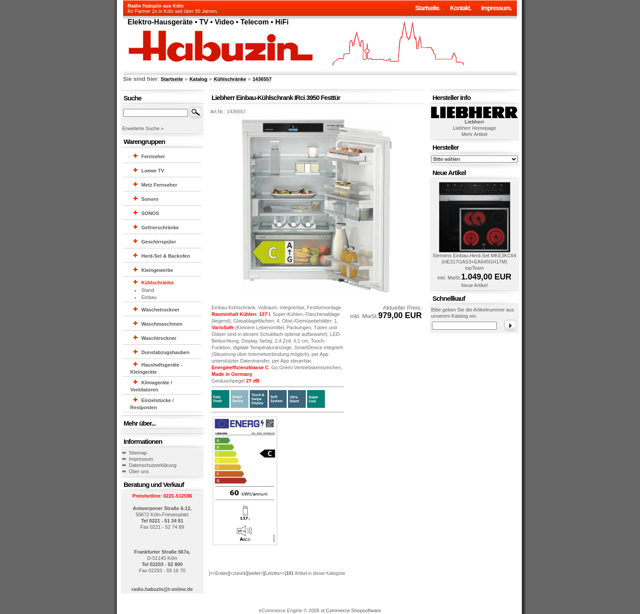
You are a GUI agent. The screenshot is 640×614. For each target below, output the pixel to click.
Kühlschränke (230, 79)
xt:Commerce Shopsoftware (351, 610)
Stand (147, 290)
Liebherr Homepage (474, 128)
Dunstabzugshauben (165, 352)
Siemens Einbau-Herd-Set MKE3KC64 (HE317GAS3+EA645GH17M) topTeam (474, 262)
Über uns (139, 471)
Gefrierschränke (160, 227)
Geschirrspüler (158, 241)
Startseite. (427, 8)
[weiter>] (255, 573)
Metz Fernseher (159, 184)
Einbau (148, 297)
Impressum (141, 459)
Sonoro (150, 199)
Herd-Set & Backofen (165, 256)
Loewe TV (152, 170)
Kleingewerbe (157, 270)
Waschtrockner (158, 338)
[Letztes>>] (275, 573)
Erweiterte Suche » (143, 128)
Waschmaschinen (162, 324)
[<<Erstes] (219, 573)
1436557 (262, 79)
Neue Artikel (474, 285)
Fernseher (153, 156)
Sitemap (138, 452)
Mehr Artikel (474, 134)
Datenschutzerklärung (152, 465)
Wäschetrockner (160, 309)
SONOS (150, 213)
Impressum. (496, 8)
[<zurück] (238, 573)
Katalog (198, 79)
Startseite (172, 79)
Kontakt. (460, 8)
